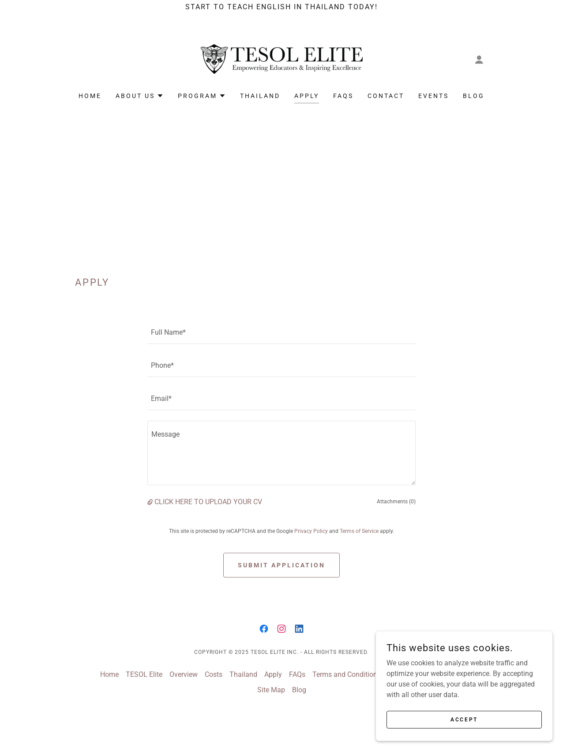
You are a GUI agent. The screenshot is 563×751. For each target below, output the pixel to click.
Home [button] (109, 674)
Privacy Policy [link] (311, 531)
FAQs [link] (343, 95)
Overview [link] (183, 674)
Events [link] (433, 95)
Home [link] (90, 95)
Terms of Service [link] (359, 531)
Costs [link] (213, 674)
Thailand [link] (260, 95)
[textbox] (281, 332)
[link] (281, 59)
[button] (479, 59)
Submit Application (281, 565)
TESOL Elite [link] (144, 674)
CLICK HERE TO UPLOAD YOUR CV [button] (208, 502)
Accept (463, 719)
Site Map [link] (271, 690)
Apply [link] (306, 95)
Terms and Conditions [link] (346, 674)
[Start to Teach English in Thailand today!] (281, 7)
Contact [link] (386, 95)
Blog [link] (473, 95)
